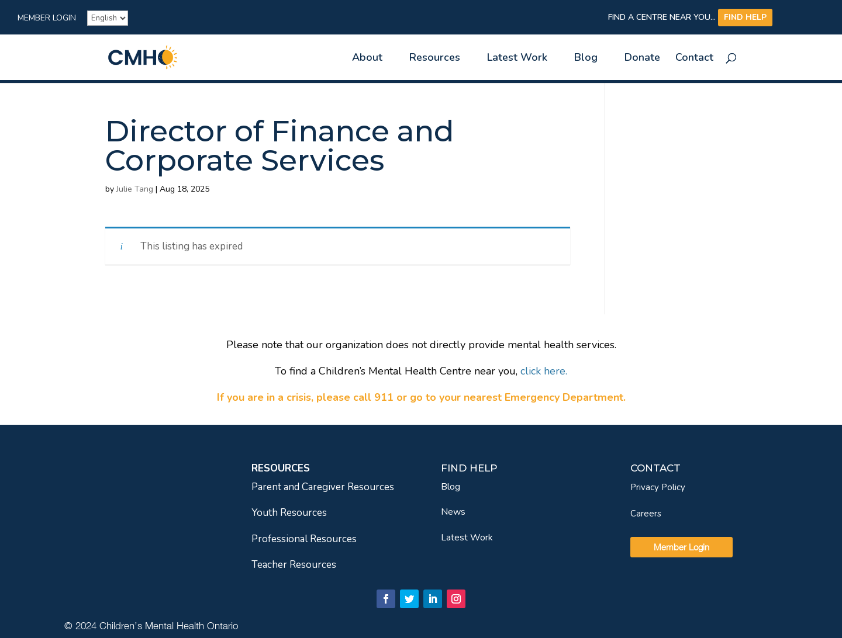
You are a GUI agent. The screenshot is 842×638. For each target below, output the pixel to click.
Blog (450, 486)
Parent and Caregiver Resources (322, 487)
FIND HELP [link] (745, 17)
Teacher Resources (293, 564)
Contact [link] (694, 58)
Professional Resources (304, 539)
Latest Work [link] (517, 58)
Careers (645, 513)
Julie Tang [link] (134, 189)
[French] (107, 18)
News (453, 511)
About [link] (367, 58)
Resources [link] (434, 58)
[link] (163, 56)
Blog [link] (586, 58)
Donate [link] (642, 58)
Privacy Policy (657, 487)
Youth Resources (289, 512)
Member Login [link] (47, 18)
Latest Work (467, 537)
